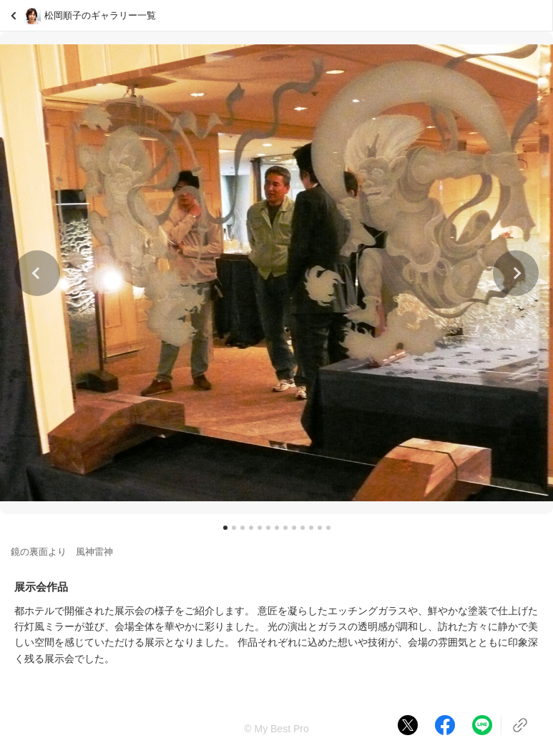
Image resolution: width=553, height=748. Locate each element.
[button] (37, 273)
